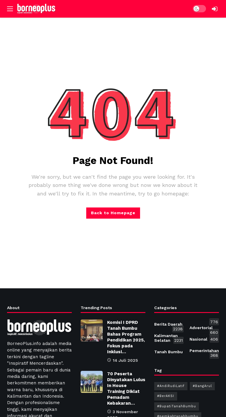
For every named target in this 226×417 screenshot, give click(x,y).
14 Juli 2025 (122, 360)
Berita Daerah (169, 325)
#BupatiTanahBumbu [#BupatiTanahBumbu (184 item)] (176, 406)
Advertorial (204, 328)
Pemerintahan (204, 351)
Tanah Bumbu (169, 351)
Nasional (204, 339)
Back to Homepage (113, 212)
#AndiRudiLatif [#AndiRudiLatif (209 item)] (171, 386)
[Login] (214, 8)
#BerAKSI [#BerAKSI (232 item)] (165, 396)
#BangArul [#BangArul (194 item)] (202, 386)
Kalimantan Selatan (169, 338)
